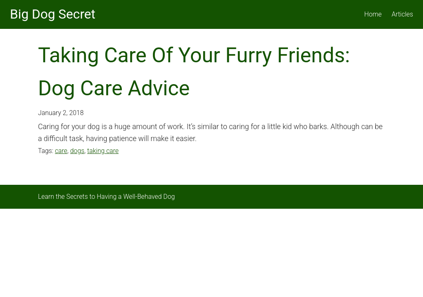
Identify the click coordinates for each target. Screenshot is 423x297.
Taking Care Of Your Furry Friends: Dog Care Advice (194, 71)
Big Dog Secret (52, 14)
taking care (103, 151)
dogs (77, 151)
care (61, 151)
